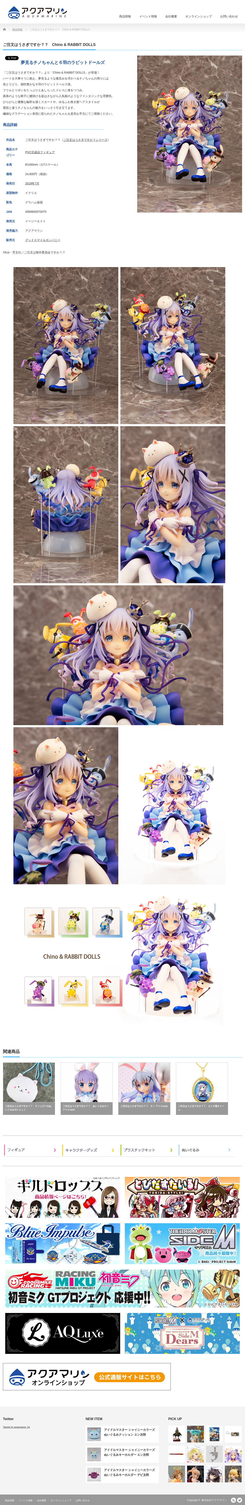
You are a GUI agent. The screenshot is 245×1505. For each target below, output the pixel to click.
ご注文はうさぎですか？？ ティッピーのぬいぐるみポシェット (28, 1108)
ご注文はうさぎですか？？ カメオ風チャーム (201, 1108)
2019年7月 (32, 183)
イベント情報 (148, 16)
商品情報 (125, 16)
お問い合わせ (229, 16)
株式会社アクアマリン (214, 1500)
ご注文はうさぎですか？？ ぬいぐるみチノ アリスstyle (86, 1108)
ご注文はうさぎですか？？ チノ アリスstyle (144, 1106)
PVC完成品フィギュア (40, 152)
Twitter (239, 1500)
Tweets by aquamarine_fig (16, 1427)
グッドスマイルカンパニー (42, 240)
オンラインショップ (198, 16)
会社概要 (171, 16)
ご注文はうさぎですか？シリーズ (85, 140)
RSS (233, 1500)
